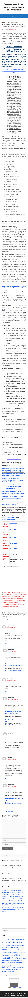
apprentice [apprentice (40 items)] (5, 945)
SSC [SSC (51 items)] (22, 963)
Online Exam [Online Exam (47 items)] (22, 958)
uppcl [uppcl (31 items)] (14, 967)
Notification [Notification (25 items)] (17, 952)
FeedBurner (17, 987)
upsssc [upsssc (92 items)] (15, 969)
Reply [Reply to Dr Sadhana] (6, 778)
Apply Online (17, 594)
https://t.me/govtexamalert (13, 670)
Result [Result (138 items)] (4, 962)
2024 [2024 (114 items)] (4, 939)
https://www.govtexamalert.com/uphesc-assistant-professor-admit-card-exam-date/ (14, 711)
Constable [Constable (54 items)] (21, 945)
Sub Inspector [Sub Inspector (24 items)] (17, 964)
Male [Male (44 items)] (6, 952)
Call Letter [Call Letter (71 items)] (11, 945)
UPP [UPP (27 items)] (12, 967)
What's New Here (18, 592)
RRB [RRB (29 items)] (8, 962)
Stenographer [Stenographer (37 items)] (11, 965)
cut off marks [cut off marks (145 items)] (7, 947)
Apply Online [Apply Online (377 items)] (15, 942)
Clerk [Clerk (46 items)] (16, 945)
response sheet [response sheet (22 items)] (19, 960)
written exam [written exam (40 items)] (11, 971)
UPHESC (23, 596)
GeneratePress (20, 995)
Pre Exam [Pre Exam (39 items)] (4, 960)
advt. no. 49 (10, 594)
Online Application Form (14, 596)
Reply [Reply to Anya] (6, 643)
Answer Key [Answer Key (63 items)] (20, 940)
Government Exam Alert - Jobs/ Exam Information (14, 7)
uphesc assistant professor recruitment (12, 598)
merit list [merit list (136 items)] (11, 952)
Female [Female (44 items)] (9, 950)
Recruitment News (9, 592)
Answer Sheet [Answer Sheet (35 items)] (5, 942)
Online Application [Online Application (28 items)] (9, 955)
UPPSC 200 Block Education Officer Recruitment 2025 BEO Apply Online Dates (13, 909)
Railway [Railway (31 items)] (9, 960)
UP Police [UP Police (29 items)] (18, 967)
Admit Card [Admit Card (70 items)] (13, 940)
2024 (5, 594)
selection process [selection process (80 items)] (15, 963)
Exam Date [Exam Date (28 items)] (15, 947)
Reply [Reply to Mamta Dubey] (6, 691)
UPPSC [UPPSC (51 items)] (11, 969)
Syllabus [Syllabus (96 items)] (5, 967)
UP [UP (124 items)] (9, 967)
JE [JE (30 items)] (12, 950)
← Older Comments (7, 619)
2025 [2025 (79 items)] (7, 940)
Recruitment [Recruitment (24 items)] (13, 960)
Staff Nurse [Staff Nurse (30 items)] (4, 965)
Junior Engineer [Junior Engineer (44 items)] (17, 950)
